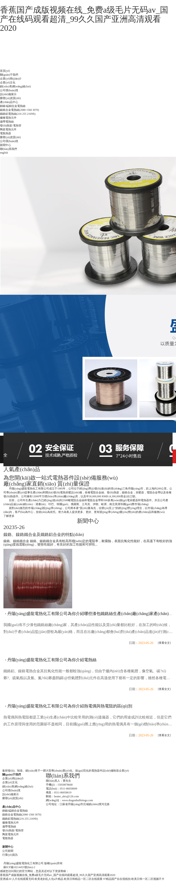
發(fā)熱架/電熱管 (10, 125)
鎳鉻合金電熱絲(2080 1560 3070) (19, 110)
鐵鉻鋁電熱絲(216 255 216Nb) (18, 113)
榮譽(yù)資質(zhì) (10, 98)
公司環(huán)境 (9, 90)
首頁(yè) (5, 70)
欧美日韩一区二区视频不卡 (147, 879)
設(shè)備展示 (8, 94)
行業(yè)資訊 (10, 854)
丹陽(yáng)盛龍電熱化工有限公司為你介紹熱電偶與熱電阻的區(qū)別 (69, 706)
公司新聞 (7, 850)
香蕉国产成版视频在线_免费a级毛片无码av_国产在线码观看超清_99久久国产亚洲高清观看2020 (84, 19)
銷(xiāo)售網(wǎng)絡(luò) (15, 86)
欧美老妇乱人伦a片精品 (49, 879)
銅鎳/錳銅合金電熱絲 (12, 106)
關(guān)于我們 (9, 74)
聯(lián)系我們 (8, 149)
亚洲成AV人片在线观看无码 (17, 879)
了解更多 (8, 516)
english (4, 152)
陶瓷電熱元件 (8, 129)
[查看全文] (164, 642)
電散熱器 (5, 133)
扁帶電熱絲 (7, 121)
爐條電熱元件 (8, 117)
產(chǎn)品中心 (9, 102)
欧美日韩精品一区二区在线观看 (83, 879)
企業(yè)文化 (7, 82)
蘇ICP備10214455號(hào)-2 (19, 867)
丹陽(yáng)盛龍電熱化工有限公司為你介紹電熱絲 (51, 660)
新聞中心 (5, 145)
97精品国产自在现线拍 (117, 879)
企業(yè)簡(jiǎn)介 (11, 78)
